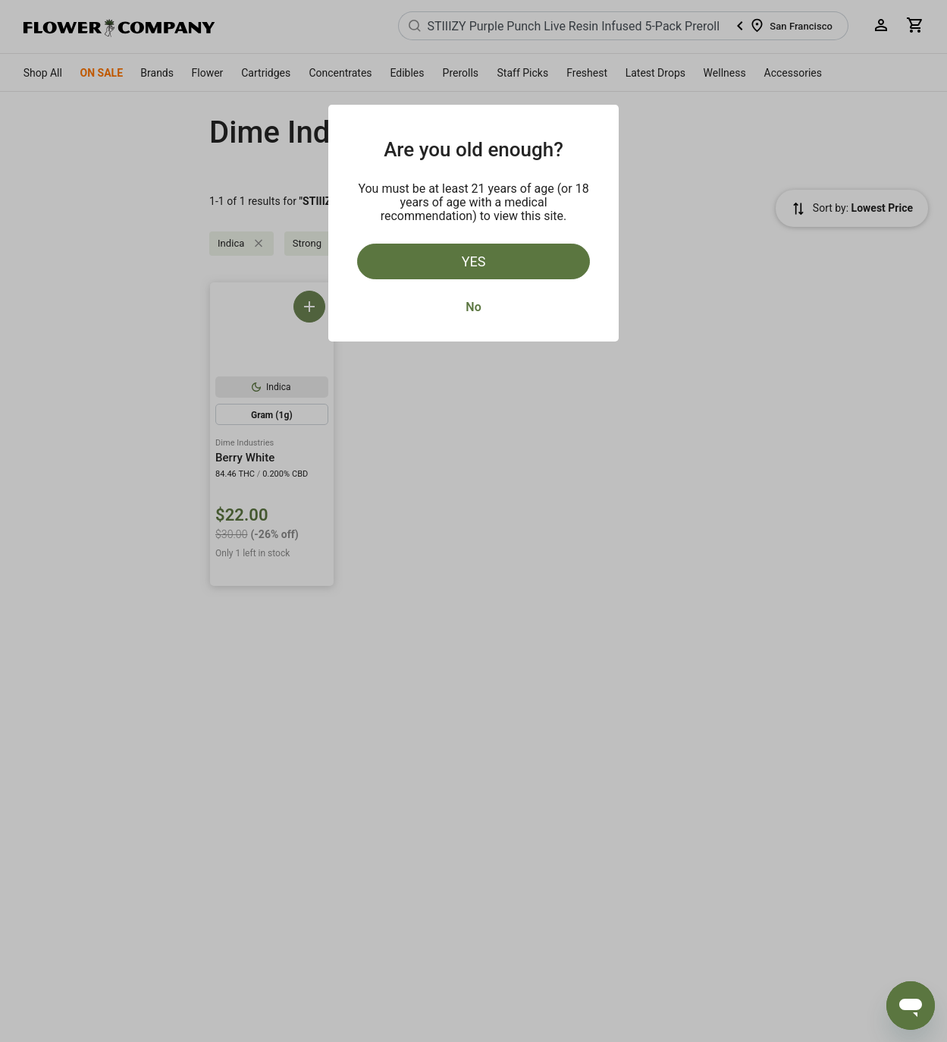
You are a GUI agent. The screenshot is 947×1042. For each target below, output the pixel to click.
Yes (474, 261)
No (473, 307)
